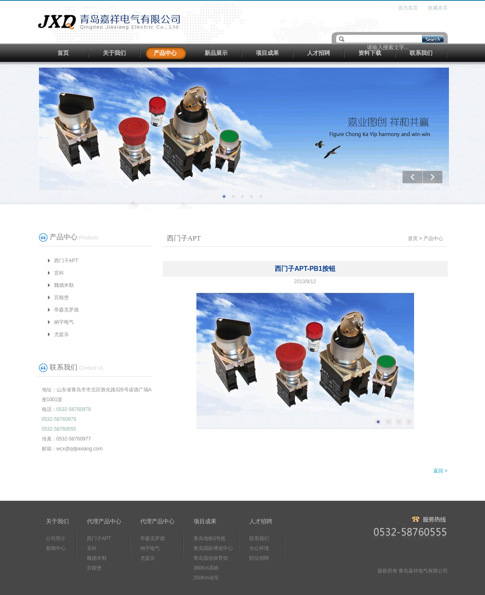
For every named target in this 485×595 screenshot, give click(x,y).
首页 (63, 53)
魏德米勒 (64, 285)
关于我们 (114, 53)
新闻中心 (56, 548)
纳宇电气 (150, 548)
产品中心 (165, 53)
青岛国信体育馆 (211, 558)
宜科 (59, 273)
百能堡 (61, 297)
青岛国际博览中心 (213, 548)
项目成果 (267, 53)
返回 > (440, 471)
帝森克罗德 (66, 310)
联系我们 (421, 53)
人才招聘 (318, 53)
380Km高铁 (206, 568)
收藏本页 (438, 8)
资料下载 (369, 53)
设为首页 (408, 8)
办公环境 (259, 548)
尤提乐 (61, 334)
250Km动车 (206, 578)
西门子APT (66, 260)
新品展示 (216, 53)
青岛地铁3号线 (210, 538)
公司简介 (56, 538)
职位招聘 (259, 558)
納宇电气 (64, 322)
